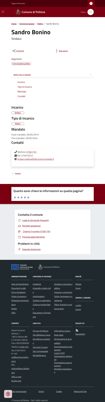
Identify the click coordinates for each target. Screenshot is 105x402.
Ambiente (37, 284)
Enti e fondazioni (18, 292)
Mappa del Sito (80, 391)
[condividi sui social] (17, 51)
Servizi (41, 391)
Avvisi (77, 288)
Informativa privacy (62, 330)
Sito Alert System (40, 347)
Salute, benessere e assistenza (63, 298)
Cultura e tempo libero (42, 306)
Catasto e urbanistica (42, 300)
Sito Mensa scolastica (41, 341)
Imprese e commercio (63, 292)
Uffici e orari (16, 376)
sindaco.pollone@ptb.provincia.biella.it (35, 159)
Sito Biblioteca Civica (41, 334)
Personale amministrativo (20, 302)
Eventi (78, 309)
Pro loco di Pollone (40, 330)
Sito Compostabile (40, 351)
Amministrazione (26, 23)
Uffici (13, 312)
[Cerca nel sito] (89, 12)
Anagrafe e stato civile (42, 290)
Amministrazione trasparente (63, 348)
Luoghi (78, 305)
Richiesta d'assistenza (63, 370)
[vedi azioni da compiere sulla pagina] (61, 51)
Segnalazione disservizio (63, 358)
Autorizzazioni (39, 296)
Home (13, 23)
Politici (40, 23)
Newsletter (80, 334)
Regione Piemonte (18, 3)
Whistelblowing (39, 355)
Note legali (58, 334)
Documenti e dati (18, 288)
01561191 (31, 152)
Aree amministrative (20, 284)
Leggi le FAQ (59, 353)
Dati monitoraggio (18, 391)
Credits (59, 391)
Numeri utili (16, 380)
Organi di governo (18, 296)
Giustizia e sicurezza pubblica (63, 286)
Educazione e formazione (42, 314)
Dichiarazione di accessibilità (63, 341)
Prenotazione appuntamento (63, 364)
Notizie (78, 284)
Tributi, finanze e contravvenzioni (63, 306)
